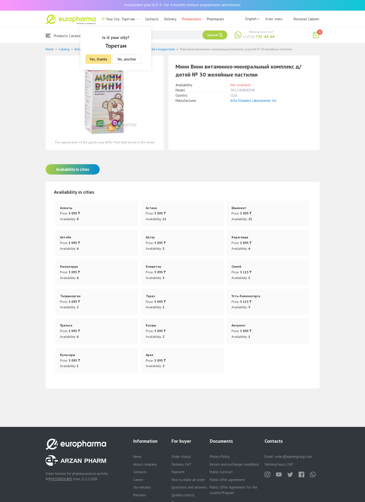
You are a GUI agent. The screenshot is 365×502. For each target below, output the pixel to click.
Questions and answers (189, 487)
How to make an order (188, 479)
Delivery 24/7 (181, 464)
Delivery (170, 19)
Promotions (191, 19)
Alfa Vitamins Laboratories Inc (253, 100)
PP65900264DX (60, 479)
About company (145, 464)
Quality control (183, 495)
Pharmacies (215, 19)
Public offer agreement (227, 479)
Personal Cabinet (306, 19)
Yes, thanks (98, 59)
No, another (126, 59)
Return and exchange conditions (234, 464)
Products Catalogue (65, 35)
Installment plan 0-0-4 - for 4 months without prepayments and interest (182, 4)
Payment (178, 472)
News (137, 456)
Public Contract (221, 472)
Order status (274, 19)
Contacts (152, 19)
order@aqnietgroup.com (293, 456)
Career (138, 479)
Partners (139, 495)
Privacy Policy (220, 456)
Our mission (142, 487)
